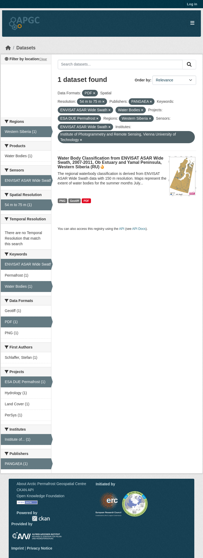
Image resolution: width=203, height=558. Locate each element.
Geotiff (74, 200)
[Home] (8, 47)
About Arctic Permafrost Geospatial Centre (51, 484)
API (121, 229)
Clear (43, 59)
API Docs (139, 229)
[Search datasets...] (120, 64)
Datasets (26, 47)
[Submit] (189, 64)
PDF (86, 200)
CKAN (41, 518)
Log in (192, 4)
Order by (142, 80)
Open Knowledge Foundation (40, 496)
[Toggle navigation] (192, 23)
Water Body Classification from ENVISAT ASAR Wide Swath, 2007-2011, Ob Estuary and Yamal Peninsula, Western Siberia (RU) (110, 162)
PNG (62, 200)
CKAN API (25, 490)
